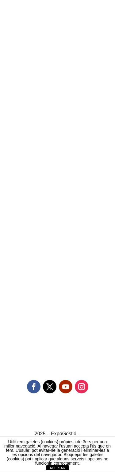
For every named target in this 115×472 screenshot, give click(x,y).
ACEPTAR (57, 468)
